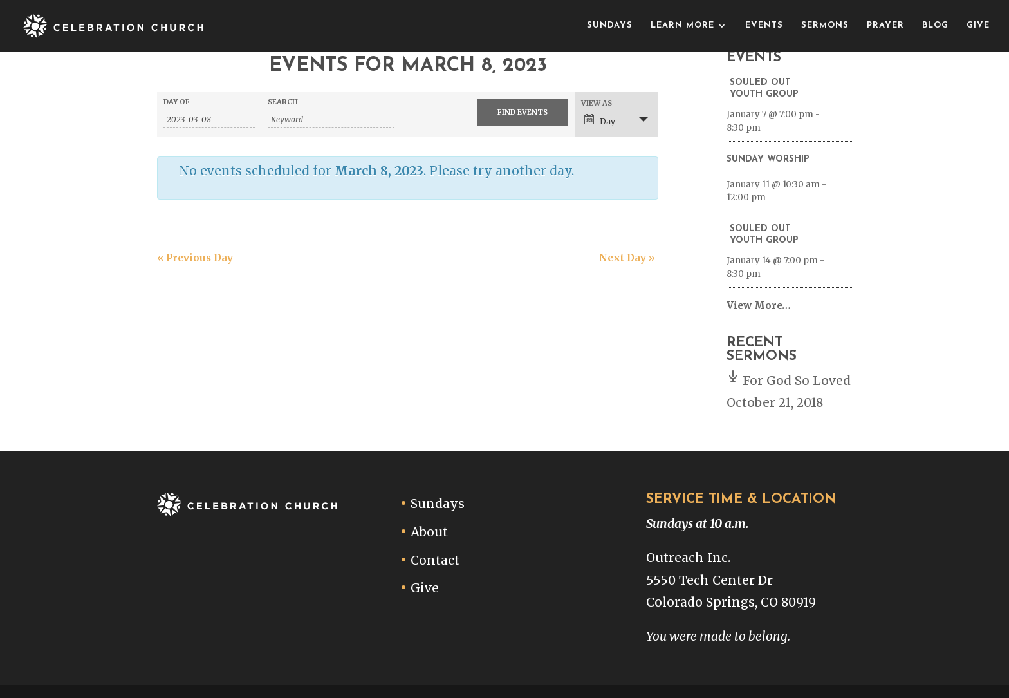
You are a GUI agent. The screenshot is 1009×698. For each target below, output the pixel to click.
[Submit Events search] (522, 112)
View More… (759, 305)
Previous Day (195, 258)
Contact (435, 560)
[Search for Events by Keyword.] (331, 119)
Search (283, 102)
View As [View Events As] (596, 103)
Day (599, 120)
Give (978, 25)
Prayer (885, 25)
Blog (935, 25)
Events (764, 25)
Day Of (176, 102)
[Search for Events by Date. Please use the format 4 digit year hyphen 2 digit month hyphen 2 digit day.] (209, 119)
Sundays (610, 25)
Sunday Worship (768, 159)
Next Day (627, 258)
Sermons (825, 25)
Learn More (682, 25)
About (429, 532)
